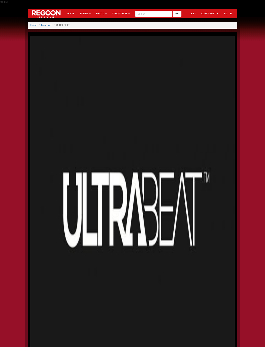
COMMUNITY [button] (209, 14)
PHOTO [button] (101, 14)
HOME (70, 14)
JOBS (193, 14)
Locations (46, 25)
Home (33, 25)
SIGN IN (228, 14)
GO (177, 14)
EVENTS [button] (85, 14)
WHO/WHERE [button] (121, 14)
